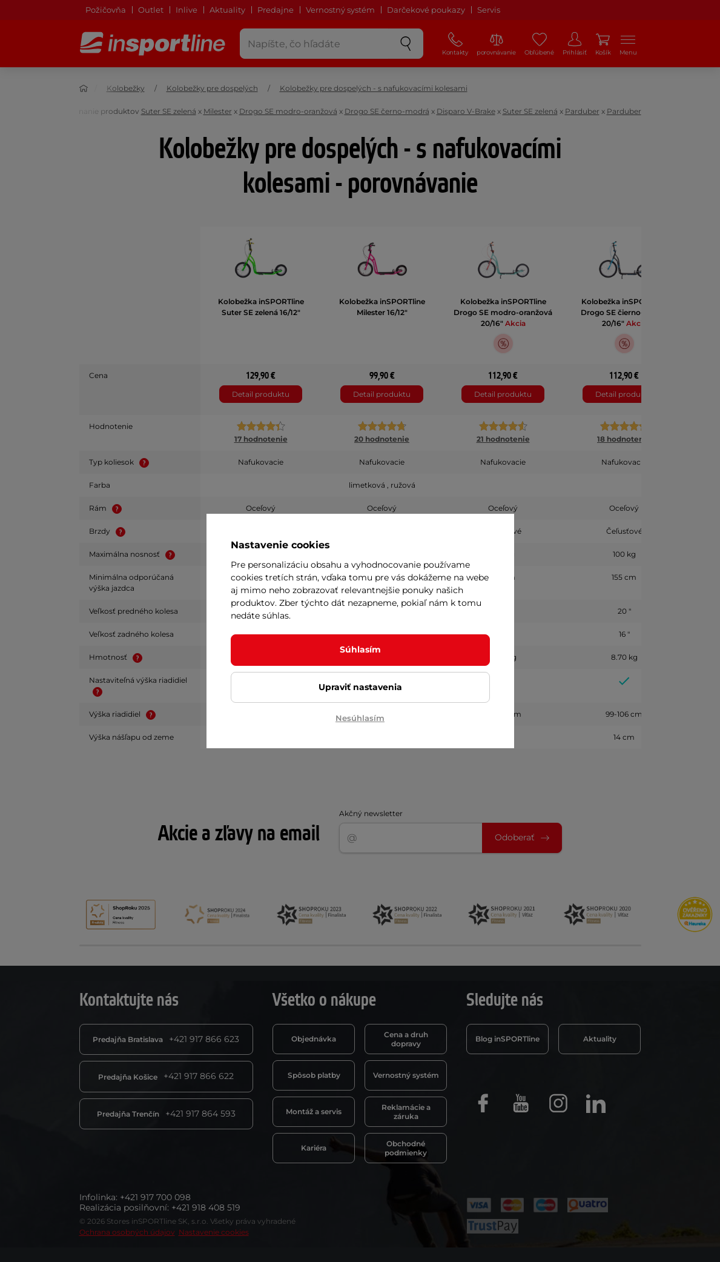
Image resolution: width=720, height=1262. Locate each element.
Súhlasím (360, 649)
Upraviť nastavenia (360, 687)
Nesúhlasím (360, 718)
